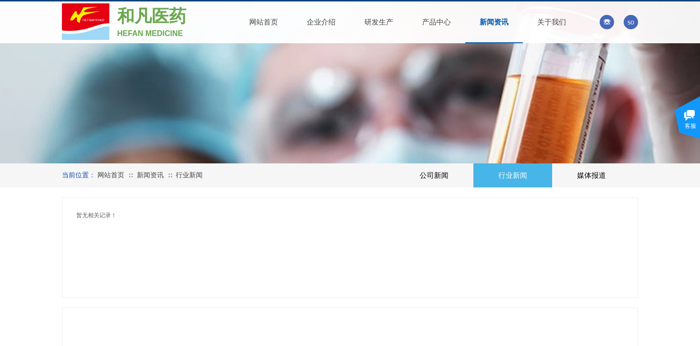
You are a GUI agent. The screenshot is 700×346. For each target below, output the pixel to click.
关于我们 (551, 22)
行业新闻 (189, 175)
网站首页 (263, 22)
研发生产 (378, 22)
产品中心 (436, 22)
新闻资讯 (494, 22)
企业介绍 (321, 22)
